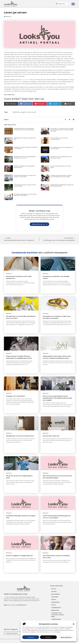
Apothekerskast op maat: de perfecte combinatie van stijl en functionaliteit (24, 129)
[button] (74, 624)
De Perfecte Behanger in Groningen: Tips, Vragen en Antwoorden (25, 176)
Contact (53, 605)
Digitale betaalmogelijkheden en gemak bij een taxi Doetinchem (61, 185)
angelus (20, 81)
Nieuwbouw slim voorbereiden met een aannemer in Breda (61, 157)
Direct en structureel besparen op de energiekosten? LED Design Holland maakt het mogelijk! (57, 398)
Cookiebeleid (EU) (56, 607)
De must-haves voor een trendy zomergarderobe (59, 138)
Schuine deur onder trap (51, 436)
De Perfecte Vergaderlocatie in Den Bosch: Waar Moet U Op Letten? (25, 194)
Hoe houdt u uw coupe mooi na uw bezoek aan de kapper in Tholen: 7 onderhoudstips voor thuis (62, 130)
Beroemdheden (55, 594)
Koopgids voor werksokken (15, 396)
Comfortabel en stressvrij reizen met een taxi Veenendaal (25, 185)
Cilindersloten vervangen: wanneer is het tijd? (25, 138)
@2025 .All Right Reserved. (15, 605)
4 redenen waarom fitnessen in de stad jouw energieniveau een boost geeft (60, 176)
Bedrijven (8, 16)
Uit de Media (54, 596)
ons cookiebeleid (55, 632)
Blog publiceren (55, 602)
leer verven (25, 79)
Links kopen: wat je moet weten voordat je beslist (57, 614)
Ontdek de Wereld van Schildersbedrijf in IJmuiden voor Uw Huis (25, 157)
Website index (55, 610)
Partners (53, 599)
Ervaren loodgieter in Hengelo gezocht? (19, 555)
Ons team (54, 591)
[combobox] (62, 3)
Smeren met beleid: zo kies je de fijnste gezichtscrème (24, 166)
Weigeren (48, 637)
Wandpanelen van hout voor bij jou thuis (20, 436)
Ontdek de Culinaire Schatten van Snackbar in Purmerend (25, 148)
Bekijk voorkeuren (66, 637)
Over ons (53, 588)
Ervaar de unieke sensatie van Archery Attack (60, 166)
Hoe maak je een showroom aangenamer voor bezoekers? (61, 148)
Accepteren (30, 637)
